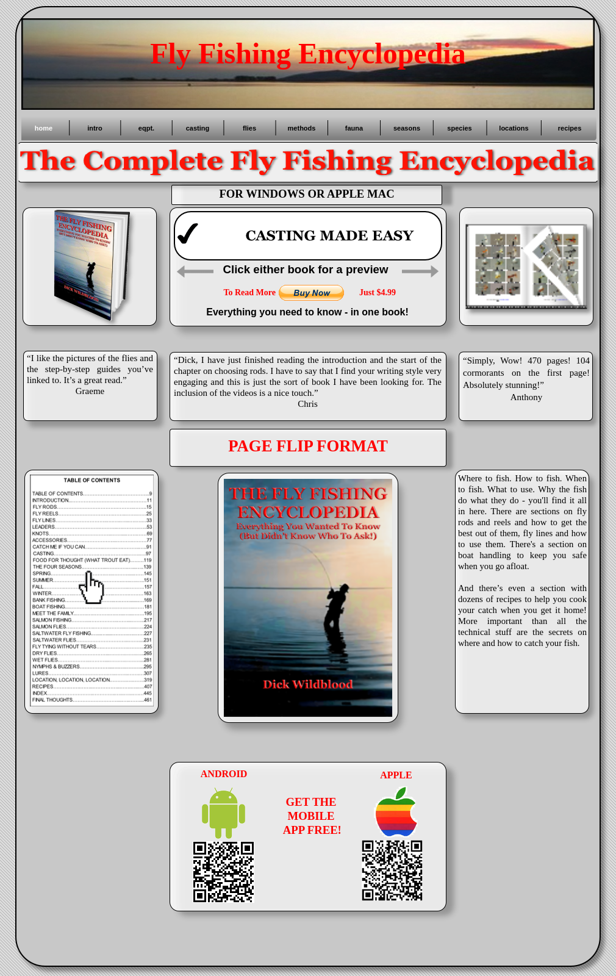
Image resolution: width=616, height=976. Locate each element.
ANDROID (224, 774)
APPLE (396, 775)
